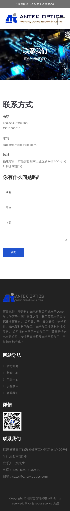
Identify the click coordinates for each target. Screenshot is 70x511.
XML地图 (54, 503)
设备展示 (12, 386)
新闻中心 (12, 373)
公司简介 (12, 366)
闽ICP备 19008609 (36, 503)
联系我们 (40, 58)
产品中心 (12, 379)
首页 (27, 58)
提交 (13, 252)
